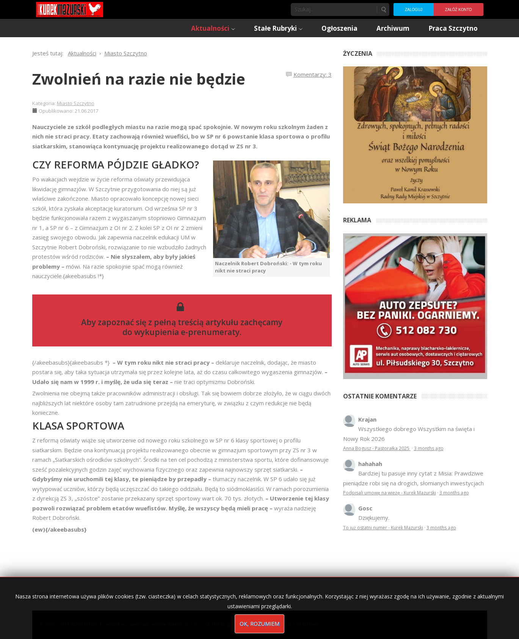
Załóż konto (458, 10)
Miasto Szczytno (75, 103)
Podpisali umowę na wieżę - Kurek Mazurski (389, 492)
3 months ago (429, 448)
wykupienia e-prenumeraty (187, 332)
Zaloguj (413, 10)
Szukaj (383, 9)
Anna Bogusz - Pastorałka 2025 (377, 448)
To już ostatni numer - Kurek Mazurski (383, 527)
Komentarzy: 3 (312, 74)
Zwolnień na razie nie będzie (138, 78)
